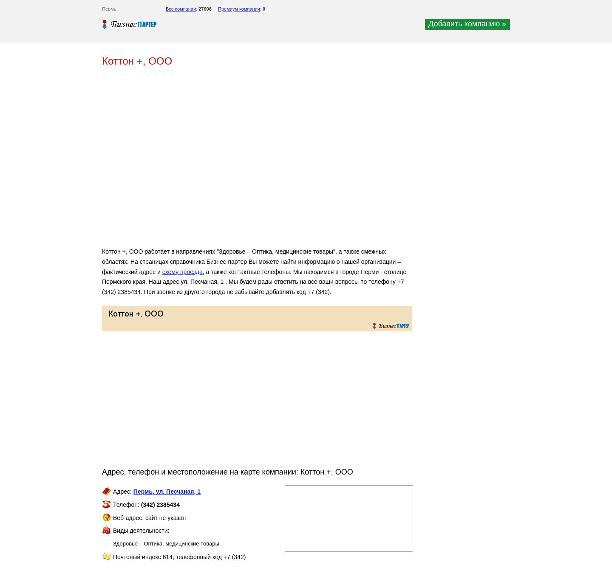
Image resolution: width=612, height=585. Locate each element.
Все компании (181, 8)
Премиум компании (239, 8)
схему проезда (182, 271)
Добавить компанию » (467, 24)
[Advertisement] (225, 161)
